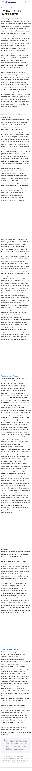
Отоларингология (16, 7)
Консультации (5, 7)
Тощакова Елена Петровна (17, 115)
